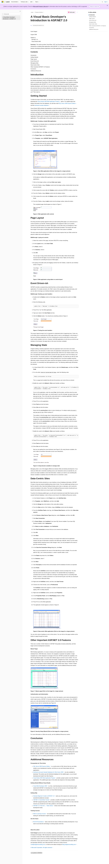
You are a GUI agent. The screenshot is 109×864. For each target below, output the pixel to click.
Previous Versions (39, 12)
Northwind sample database (41, 105)
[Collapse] (20, 11)
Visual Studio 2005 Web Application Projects (48, 101)
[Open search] (102, 2)
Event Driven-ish (92, 20)
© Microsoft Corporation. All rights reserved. (41, 847)
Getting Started (92, 16)
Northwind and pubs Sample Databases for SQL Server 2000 (48, 772)
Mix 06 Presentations (38, 821)
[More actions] (77, 12)
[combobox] (11, 14)
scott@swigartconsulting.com (38, 844)
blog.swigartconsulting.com (69, 844)
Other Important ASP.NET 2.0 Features (97, 25)
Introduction (92, 14)
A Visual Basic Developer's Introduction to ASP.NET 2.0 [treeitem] (9, 18)
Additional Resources (93, 29)
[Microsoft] (2, 2)
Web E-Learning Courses (39, 813)
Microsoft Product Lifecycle (40, 6)
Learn (32, 12)
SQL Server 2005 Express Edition (67, 103)
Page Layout (92, 18)
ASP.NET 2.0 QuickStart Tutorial (41, 799)
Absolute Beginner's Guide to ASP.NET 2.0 (43, 796)
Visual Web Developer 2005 (40, 786)
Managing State (92, 22)
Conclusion (91, 27)
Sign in (105, 1)
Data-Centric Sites (93, 24)
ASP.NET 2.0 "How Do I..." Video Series (43, 805)
